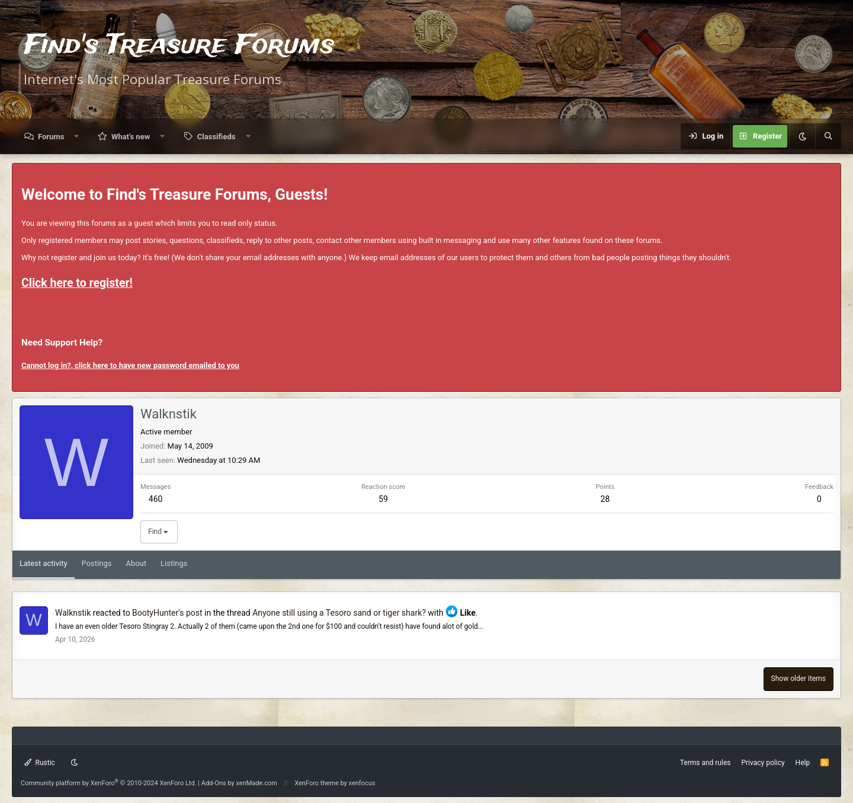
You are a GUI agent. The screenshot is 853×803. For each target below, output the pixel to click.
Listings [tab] (174, 563)
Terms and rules (705, 763)
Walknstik (73, 613)
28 (605, 499)
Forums (51, 136)
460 (156, 499)
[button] (76, 136)
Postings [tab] (97, 563)
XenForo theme (316, 783)
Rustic (39, 763)
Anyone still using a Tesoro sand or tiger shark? (339, 613)
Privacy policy (762, 763)
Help (803, 763)
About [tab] (136, 563)
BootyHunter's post (167, 613)
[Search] (828, 136)
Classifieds (216, 136)
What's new (130, 136)
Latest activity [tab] (44, 563)
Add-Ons (213, 783)
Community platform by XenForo (109, 783)
